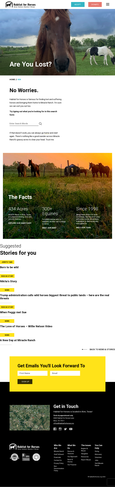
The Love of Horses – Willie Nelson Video (26, 326)
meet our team (83, 228)
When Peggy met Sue (13, 312)
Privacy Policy (59, 463)
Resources (85, 457)
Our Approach (72, 456)
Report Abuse (86, 460)
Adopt (78, 4)
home (46, 133)
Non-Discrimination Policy (59, 468)
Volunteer (98, 457)
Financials (57, 457)
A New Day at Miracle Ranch (17, 340)
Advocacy (98, 454)
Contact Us (58, 460)
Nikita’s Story (8, 281)
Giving (97, 451)
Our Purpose (71, 465)
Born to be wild (9, 267)
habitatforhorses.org (95, 477)
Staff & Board (59, 454)
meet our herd (49, 228)
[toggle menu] (107, 4)
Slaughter (84, 454)
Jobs (96, 460)
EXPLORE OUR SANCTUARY (19, 223)
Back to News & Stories (102, 349)
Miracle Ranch (59, 451)
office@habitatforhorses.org (63, 423)
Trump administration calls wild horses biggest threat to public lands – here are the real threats (54, 297)
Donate (95, 4)
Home (12, 79)
